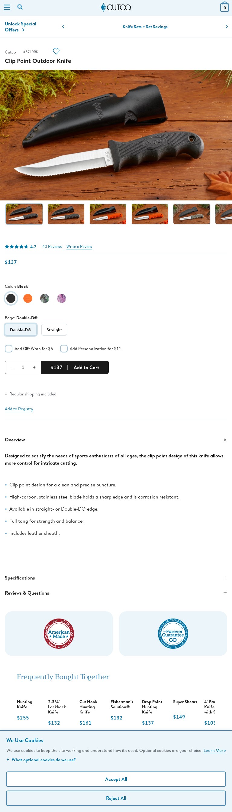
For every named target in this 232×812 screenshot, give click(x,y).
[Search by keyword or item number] (20, 7)
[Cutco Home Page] (116, 7)
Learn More (215, 750)
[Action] (56, 52)
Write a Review (79, 246)
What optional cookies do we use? (41, 759)
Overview (116, 439)
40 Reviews (52, 246)
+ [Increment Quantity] (34, 367)
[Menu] (7, 8)
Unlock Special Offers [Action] (20, 27)
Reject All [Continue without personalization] (116, 798)
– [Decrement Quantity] (11, 367)
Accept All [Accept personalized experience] (116, 779)
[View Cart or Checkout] (224, 10)
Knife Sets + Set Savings (145, 26)
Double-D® (20, 330)
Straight (54, 330)
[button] (63, 27)
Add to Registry (19, 408)
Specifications (116, 578)
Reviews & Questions (116, 593)
